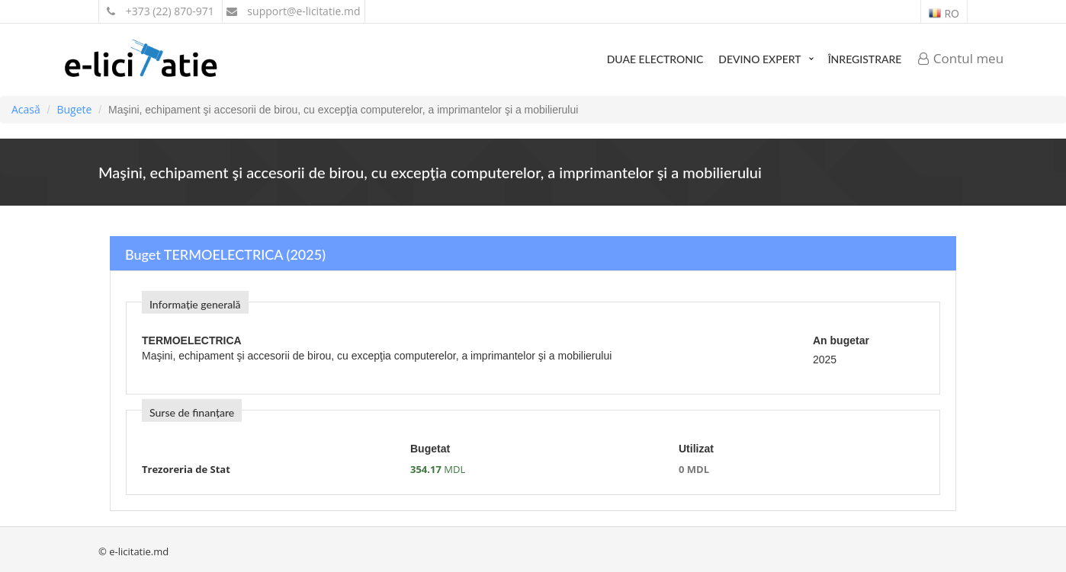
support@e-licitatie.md (293, 11)
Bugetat (430, 449)
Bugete (74, 109)
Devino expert (759, 59)
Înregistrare (865, 59)
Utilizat (696, 449)
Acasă (25, 109)
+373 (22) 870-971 (160, 11)
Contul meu (960, 58)
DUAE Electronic (655, 59)
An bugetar (841, 340)
